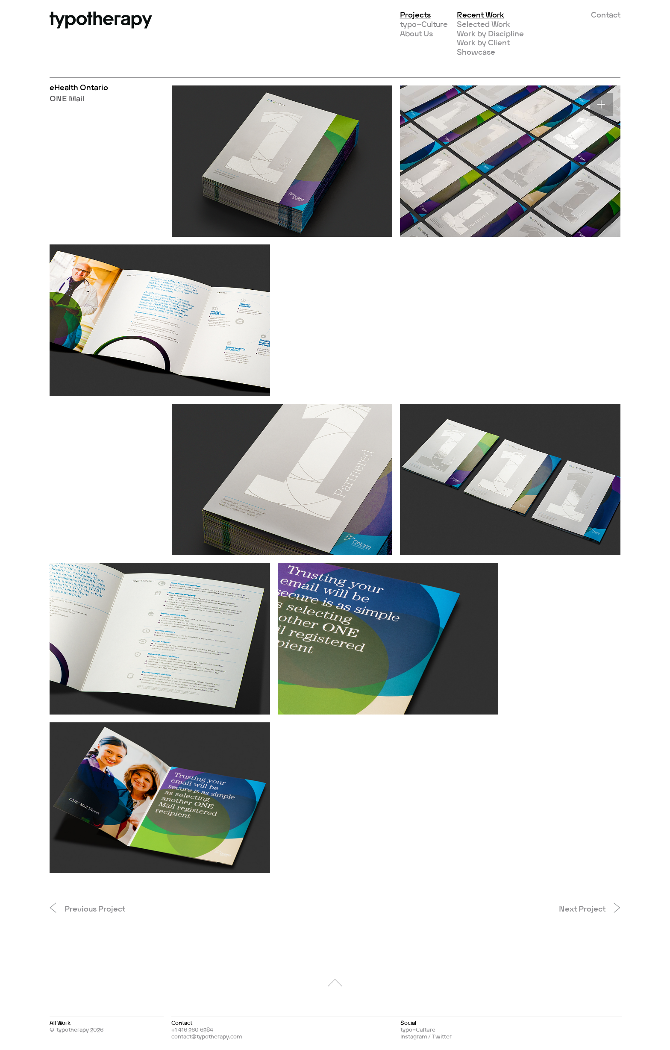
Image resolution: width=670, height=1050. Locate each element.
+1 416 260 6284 (192, 1029)
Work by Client (483, 42)
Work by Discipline (490, 33)
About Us (416, 33)
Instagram (413, 1036)
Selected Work (483, 24)
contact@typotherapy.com (206, 1036)
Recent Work (480, 14)
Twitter (442, 1036)
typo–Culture (424, 24)
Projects (415, 14)
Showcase (476, 51)
